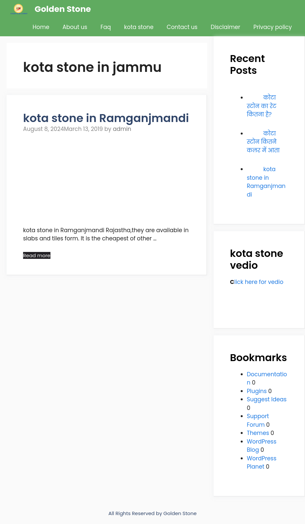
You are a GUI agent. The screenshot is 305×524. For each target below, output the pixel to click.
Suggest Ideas (267, 399)
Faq (106, 27)
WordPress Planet (262, 462)
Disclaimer (225, 27)
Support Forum (258, 420)
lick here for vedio (258, 282)
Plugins (257, 391)
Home (41, 27)
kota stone (138, 27)
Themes (258, 433)
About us (75, 27)
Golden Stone (63, 9)
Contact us (182, 27)
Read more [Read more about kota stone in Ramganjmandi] (36, 255)
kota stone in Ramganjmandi (106, 118)
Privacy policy (273, 27)
